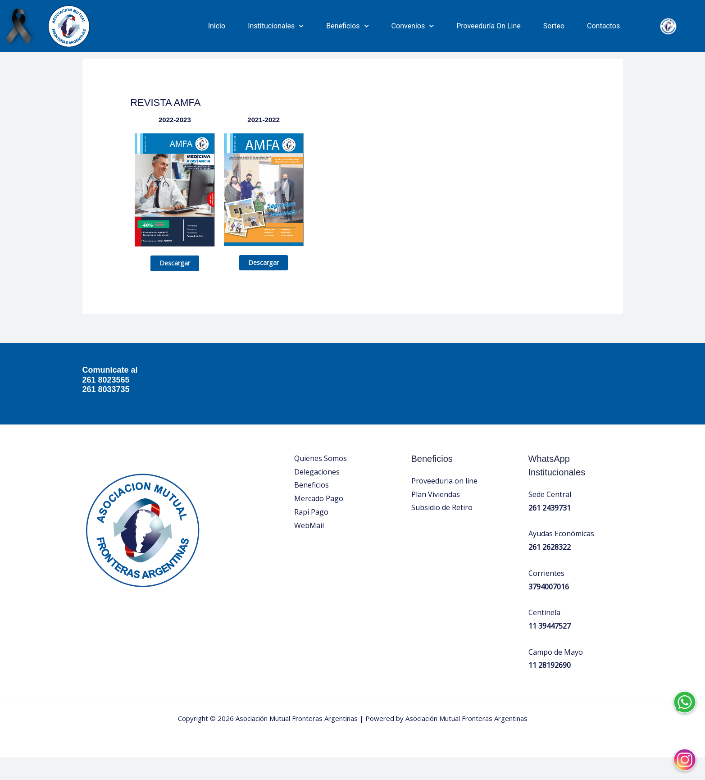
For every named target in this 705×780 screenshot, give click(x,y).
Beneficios (347, 26)
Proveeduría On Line (488, 26)
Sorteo (553, 26)
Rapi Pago (311, 534)
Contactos (603, 26)
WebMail (309, 548)
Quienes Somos (320, 481)
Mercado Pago (318, 521)
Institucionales (276, 26)
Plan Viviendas (435, 517)
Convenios (412, 26)
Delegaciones (317, 494)
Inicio (216, 26)
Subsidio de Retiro (442, 530)
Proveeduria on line (444, 503)
